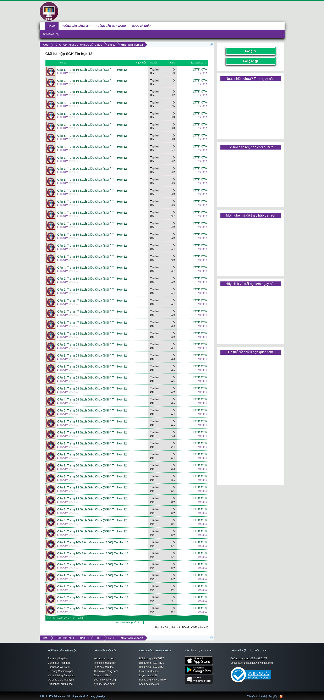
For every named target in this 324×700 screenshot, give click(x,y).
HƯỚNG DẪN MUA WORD (111, 25)
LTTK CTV (62, 73)
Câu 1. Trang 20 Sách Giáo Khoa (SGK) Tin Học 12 (92, 113)
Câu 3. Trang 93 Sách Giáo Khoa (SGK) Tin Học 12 (92, 509)
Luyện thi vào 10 (148, 675)
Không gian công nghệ (106, 671)
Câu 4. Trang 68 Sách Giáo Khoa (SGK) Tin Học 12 (92, 399)
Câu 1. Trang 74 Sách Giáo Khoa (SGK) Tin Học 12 (92, 421)
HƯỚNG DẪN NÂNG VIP (76, 25)
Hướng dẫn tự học (104, 658)
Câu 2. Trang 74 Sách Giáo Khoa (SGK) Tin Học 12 (92, 432)
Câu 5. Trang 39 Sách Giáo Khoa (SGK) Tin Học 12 (92, 278)
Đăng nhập (250, 61)
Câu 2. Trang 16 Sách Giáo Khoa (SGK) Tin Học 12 (92, 80)
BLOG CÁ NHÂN (141, 25)
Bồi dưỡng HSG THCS (151, 662)
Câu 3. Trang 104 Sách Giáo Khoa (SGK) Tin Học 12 (93, 597)
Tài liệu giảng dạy (58, 658)
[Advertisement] (250, 109)
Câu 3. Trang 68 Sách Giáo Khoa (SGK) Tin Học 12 (92, 388)
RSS (281, 696)
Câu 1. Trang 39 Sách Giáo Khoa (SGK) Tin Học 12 (92, 234)
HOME (51, 26)
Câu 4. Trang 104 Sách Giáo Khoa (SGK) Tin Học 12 (93, 608)
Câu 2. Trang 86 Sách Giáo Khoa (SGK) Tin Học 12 (92, 465)
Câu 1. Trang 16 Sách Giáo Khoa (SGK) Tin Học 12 (92, 69)
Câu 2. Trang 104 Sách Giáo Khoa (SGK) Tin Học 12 (93, 586)
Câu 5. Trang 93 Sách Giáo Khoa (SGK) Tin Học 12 (92, 531)
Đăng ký (250, 51)
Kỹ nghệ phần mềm (104, 684)
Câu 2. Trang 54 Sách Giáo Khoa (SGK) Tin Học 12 (92, 344)
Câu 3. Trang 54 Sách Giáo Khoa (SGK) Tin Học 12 (92, 355)
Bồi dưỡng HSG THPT (151, 658)
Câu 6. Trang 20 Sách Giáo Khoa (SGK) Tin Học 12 (92, 168)
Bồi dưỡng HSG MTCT (152, 667)
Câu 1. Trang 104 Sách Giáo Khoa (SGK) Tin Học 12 (93, 575)
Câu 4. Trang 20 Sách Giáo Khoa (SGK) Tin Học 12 (92, 146)
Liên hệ (263, 696)
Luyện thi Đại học (149, 671)
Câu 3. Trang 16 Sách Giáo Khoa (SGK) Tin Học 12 (92, 91)
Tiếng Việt (252, 696)
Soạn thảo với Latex (59, 667)
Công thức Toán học (59, 662)
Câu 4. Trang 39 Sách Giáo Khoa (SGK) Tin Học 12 (92, 267)
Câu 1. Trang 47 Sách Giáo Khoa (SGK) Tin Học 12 (92, 300)
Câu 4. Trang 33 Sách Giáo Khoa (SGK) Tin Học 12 (92, 212)
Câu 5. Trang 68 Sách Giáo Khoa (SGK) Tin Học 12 (92, 410)
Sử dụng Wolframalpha (61, 671)
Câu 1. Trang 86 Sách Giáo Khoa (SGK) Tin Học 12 (92, 454)
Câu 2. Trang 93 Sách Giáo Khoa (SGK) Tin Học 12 (92, 498)
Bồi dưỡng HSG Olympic (153, 679)
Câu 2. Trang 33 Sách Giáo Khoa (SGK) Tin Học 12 (92, 190)
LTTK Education (107, 694)
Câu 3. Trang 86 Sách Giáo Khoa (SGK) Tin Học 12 (92, 476)
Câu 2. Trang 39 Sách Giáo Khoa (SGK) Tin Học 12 (92, 245)
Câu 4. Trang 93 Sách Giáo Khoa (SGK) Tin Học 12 (92, 520)
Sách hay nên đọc (104, 667)
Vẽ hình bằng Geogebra (61, 675)
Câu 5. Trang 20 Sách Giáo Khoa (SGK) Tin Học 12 (92, 157)
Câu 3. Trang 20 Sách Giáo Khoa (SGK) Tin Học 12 (92, 135)
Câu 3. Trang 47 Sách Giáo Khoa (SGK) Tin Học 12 (92, 322)
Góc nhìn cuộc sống (105, 679)
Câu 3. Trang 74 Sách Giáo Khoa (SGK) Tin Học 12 (92, 443)
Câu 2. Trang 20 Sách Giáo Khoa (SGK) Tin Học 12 (92, 124)
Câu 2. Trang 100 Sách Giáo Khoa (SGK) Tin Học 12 (93, 553)
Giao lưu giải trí (102, 675)
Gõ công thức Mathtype (61, 679)
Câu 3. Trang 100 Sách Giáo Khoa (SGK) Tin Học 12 (93, 564)
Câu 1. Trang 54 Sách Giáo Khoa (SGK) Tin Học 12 (92, 333)
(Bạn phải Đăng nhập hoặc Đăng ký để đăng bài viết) (181, 627)
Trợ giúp (273, 696)
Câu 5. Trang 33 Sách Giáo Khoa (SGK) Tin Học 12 (92, 223)
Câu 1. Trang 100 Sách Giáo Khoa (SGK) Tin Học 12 (93, 542)
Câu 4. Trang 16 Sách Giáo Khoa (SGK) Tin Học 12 (92, 102)
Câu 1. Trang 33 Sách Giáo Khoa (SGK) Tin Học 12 (92, 179)
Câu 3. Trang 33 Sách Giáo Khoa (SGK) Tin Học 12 (92, 201)
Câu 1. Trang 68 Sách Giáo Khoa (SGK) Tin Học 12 (92, 366)
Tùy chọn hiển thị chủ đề (126, 622)
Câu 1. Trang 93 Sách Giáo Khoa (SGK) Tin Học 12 (92, 487)
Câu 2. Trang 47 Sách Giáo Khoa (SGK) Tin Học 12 (92, 311)
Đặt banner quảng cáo (60, 684)
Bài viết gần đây (51, 34)
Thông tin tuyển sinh (105, 662)
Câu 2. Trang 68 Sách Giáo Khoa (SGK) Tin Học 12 (92, 377)
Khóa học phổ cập (149, 684)
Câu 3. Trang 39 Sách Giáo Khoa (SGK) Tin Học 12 (92, 256)
